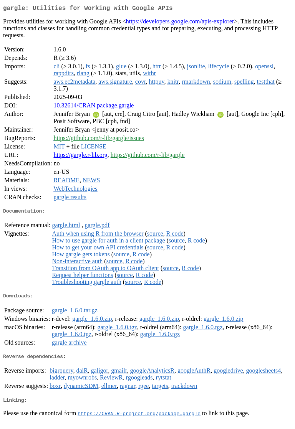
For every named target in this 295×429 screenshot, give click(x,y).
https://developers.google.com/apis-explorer (180, 23)
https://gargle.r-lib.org (80, 156)
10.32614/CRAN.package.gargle (93, 107)
